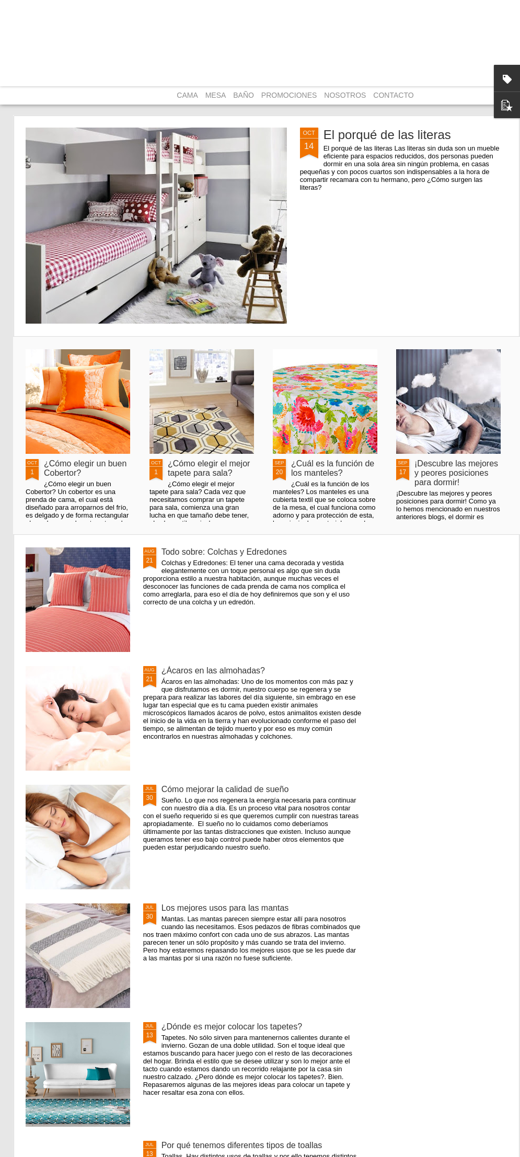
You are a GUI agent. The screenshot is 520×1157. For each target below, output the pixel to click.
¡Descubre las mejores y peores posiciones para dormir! (456, 473)
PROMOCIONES (289, 95)
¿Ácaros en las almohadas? (213, 670)
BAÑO (243, 95)
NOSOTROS (345, 95)
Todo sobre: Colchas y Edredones (224, 551)
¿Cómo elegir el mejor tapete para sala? (209, 468)
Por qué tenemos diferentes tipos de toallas (241, 1145)
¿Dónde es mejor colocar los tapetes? (231, 1026)
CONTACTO (393, 95)
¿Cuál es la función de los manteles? (332, 468)
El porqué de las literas (387, 135)
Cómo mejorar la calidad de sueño (225, 789)
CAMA (187, 95)
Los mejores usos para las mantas (225, 907)
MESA (215, 95)
